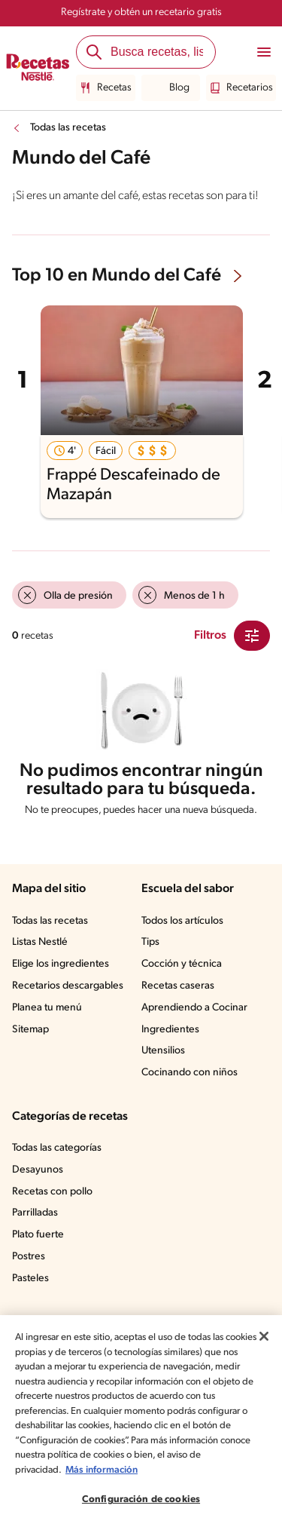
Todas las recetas (68, 127)
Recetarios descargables (67, 986)
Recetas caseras (177, 986)
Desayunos (37, 1170)
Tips (150, 942)
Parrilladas (35, 1213)
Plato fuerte (38, 1234)
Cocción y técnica (181, 964)
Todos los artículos (182, 921)
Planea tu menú (47, 1007)
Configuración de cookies (141, 1499)
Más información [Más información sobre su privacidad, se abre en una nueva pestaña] (101, 1470)
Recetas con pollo (52, 1191)
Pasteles (30, 1278)
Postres (28, 1256)
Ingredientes (170, 1029)
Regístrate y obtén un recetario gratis (141, 12)
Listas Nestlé (40, 942)
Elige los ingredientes (60, 964)
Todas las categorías (57, 1148)
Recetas (106, 88)
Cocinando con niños (189, 1072)
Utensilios (163, 1050)
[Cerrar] (263, 1336)
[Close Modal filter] (252, 636)
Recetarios (241, 88)
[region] (141, 1421)
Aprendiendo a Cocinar (194, 1007)
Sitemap (30, 1029)
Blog (171, 88)
